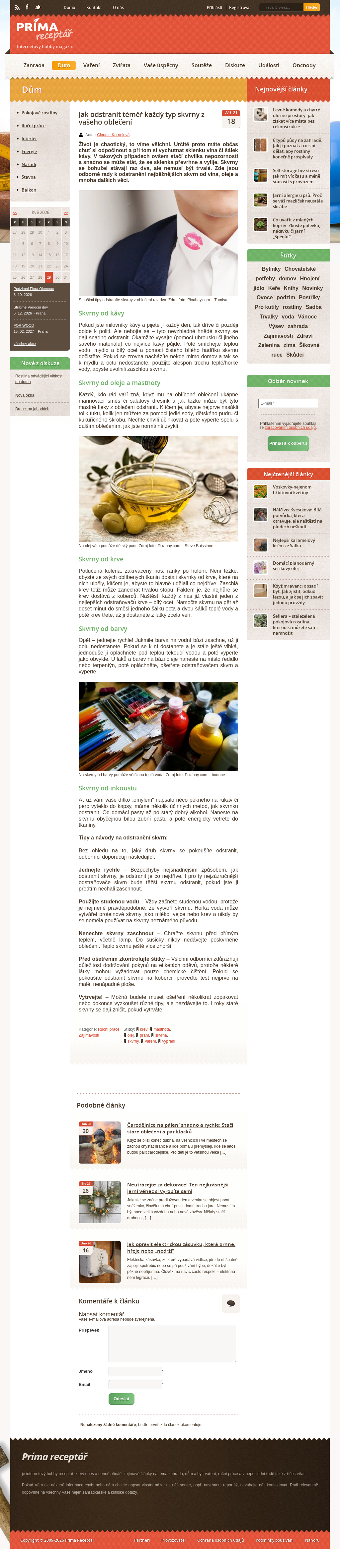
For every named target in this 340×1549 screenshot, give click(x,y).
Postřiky (309, 297)
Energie (29, 151)
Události (268, 65)
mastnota (161, 1029)
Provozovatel (173, 1540)
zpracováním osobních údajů (290, 427)
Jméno (86, 1371)
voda (288, 316)
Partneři (142, 1540)
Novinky (312, 288)
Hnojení (310, 278)
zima (290, 345)
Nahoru (312, 1540)
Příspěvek (89, 1330)
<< (15, 212)
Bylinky (271, 269)
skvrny (133, 1041)
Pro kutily (267, 307)
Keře (274, 288)
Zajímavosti (89, 1035)
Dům (64, 65)
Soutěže (202, 65)
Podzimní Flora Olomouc (34, 289)
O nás (118, 7)
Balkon (29, 190)
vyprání (168, 1041)
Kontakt (94, 7)
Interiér (29, 139)
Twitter (38, 8)
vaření (150, 1041)
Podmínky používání (275, 1540)
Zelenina (269, 345)
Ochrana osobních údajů (220, 1540)
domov (287, 278)
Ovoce (265, 297)
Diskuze (235, 65)
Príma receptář (45, 29)
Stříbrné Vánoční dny (31, 307)
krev (143, 1029)
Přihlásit (214, 7)
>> (66, 212)
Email (84, 1384)
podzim (286, 297)
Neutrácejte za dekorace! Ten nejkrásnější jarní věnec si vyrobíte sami (177, 1187)
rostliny (292, 307)
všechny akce (25, 344)
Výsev (276, 326)
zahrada (298, 326)
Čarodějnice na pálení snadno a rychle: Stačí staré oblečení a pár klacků (180, 1128)
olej (131, 1035)
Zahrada (34, 65)
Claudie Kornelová (113, 135)
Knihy (291, 288)
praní (144, 1035)
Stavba (29, 177)
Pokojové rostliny (39, 113)
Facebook (27, 7)
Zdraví (305, 336)
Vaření (91, 65)
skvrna (161, 1035)
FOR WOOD (24, 325)
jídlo (258, 288)
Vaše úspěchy (161, 65)
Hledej (311, 7)
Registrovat (240, 7)
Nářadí (29, 164)
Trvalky (269, 316)
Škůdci (294, 355)
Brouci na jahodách (32, 409)
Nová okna (24, 395)
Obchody (304, 65)
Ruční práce (109, 1029)
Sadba (314, 307)
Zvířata (121, 65)
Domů (69, 7)
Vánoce (307, 316)
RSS (18, 8)
